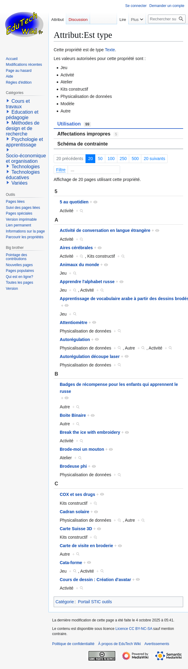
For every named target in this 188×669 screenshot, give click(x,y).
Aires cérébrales (76, 247)
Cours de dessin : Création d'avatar (95, 579)
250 (122, 158)
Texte (110, 49)
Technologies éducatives (23, 174)
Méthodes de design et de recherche (22, 128)
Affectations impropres (88, 134)
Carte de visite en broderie (86, 545)
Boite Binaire (73, 415)
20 (90, 158)
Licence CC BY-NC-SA (134, 629)
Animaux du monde (79, 264)
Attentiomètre (73, 322)
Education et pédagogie (22, 114)
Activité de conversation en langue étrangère (105, 230)
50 (100, 158)
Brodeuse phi (73, 466)
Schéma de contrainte (82, 143)
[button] (8, 101)
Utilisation (74, 124)
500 (135, 158)
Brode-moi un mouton (82, 449)
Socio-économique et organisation (26, 158)
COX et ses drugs (77, 494)
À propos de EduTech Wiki (119, 644)
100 (111, 158)
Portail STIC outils (95, 601)
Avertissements (156, 644)
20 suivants (154, 158)
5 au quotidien (74, 201)
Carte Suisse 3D (76, 528)
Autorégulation (75, 339)
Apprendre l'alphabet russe (87, 281)
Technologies (26, 166)
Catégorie (64, 601)
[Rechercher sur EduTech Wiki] (167, 19)
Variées (20, 183)
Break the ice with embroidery (90, 432)
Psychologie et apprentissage (24, 142)
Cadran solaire (74, 511)
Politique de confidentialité (73, 644)
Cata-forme (71, 562)
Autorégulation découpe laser (90, 356)
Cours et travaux (18, 104)
